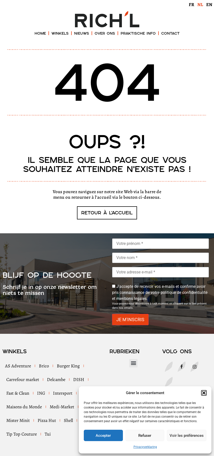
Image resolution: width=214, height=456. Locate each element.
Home (40, 33)
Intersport (62, 393)
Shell (68, 420)
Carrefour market (22, 379)
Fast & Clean (17, 393)
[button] (203, 392)
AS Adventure (18, 366)
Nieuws (81, 33)
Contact (170, 33)
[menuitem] (191, 4)
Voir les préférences (187, 435)
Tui (48, 434)
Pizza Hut (47, 420)
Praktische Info (138, 33)
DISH (78, 379)
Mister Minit (18, 420)
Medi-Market (62, 407)
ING (41, 393)
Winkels (60, 33)
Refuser (144, 435)
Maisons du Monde (24, 407)
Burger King (68, 366)
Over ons (105, 33)
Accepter (103, 435)
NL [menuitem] (200, 5)
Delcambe (56, 379)
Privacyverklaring (145, 447)
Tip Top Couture (21, 434)
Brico (44, 366)
